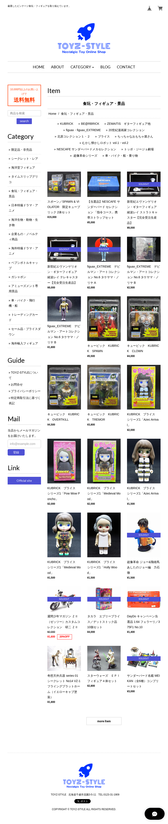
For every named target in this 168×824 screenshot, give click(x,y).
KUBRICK (66, 123)
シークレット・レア (24, 158)
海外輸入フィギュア (24, 343)
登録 (16, 452)
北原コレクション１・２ (73, 136)
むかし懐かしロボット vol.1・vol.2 (105, 143)
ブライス (104, 136)
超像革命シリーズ (85, 155)
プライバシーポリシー (26, 391)
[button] (82, 67)
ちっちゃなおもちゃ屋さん (135, 136)
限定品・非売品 (21, 149)
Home (52, 113)
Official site (24, 480)
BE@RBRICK (90, 123)
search (24, 121)
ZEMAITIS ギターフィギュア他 (129, 123)
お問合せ (17, 384)
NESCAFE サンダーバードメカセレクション (86, 149)
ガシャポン (18, 277)
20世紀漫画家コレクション (127, 130)
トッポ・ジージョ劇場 (139, 149)
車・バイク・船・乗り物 (121, 155)
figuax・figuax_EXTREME (83, 130)
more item (104, 721)
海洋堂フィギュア (23, 167)
